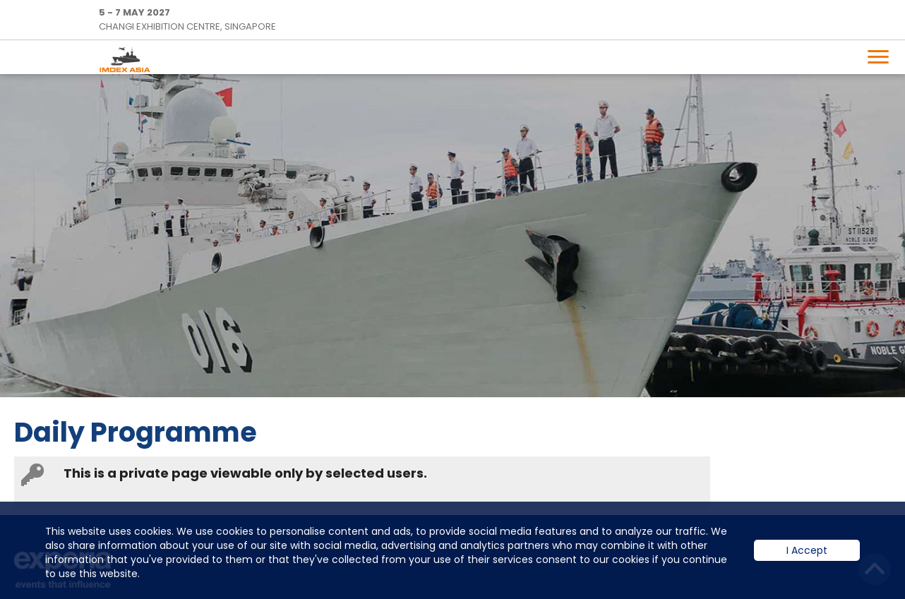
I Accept (806, 561)
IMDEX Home (128, 59)
